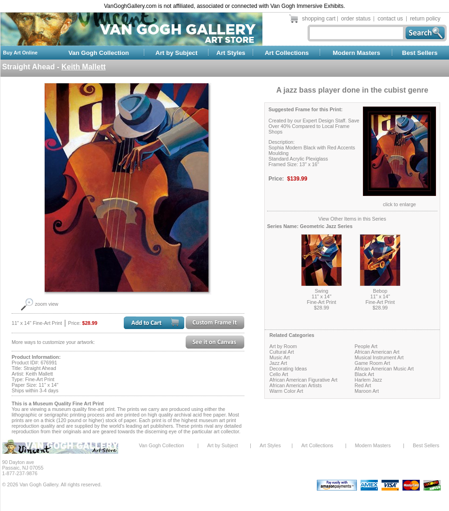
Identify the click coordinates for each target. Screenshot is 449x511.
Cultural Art (281, 352)
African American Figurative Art (303, 380)
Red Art (363, 385)
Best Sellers (419, 52)
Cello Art (278, 374)
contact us (390, 18)
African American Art (377, 352)
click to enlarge (399, 204)
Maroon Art (367, 391)
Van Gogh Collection (98, 52)
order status (355, 18)
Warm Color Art (286, 391)
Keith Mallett (83, 67)
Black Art (364, 374)
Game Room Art (372, 363)
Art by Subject (176, 52)
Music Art (279, 357)
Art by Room (283, 346)
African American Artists (295, 385)
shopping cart (318, 18)
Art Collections (287, 52)
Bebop (380, 291)
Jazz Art (278, 363)
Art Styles (230, 52)
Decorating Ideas (288, 368)
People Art (366, 346)
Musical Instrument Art (379, 357)
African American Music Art (384, 368)
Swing (321, 291)
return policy (425, 18)
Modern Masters (356, 52)
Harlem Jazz (368, 380)
